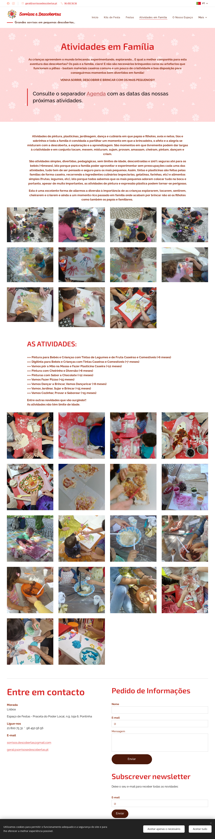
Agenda (96, 94)
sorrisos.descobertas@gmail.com (29, 742)
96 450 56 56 (70, 3)
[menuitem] (95, 17)
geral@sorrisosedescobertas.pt (41, 3)
